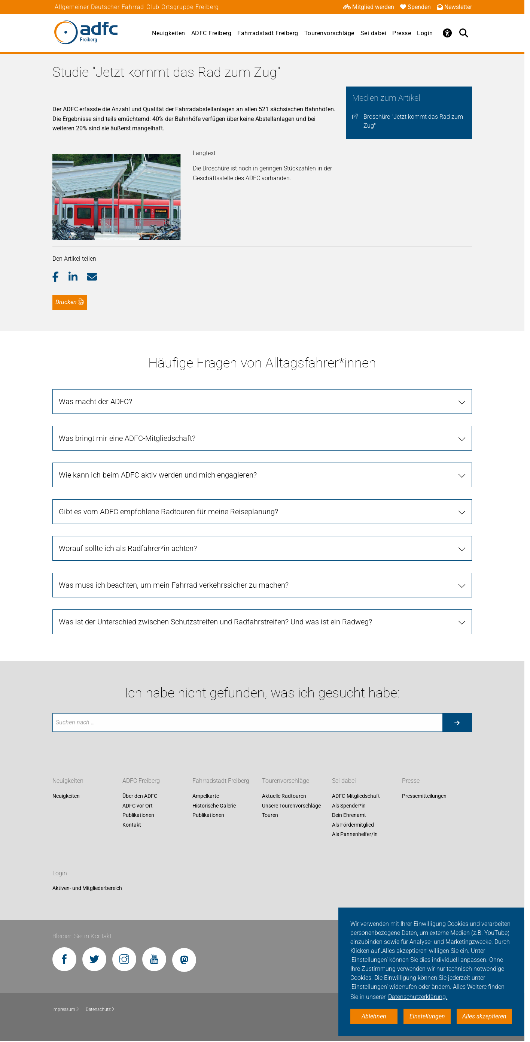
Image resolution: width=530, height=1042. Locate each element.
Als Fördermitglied (353, 825)
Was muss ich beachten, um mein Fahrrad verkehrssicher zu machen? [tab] (174, 585)
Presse (401, 33)
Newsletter (454, 6)
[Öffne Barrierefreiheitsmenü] (447, 32)
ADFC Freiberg (211, 33)
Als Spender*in (349, 806)
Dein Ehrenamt (349, 815)
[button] (60, 277)
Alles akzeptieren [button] (484, 1016)
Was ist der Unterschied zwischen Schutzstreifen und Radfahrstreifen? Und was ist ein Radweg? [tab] (215, 621)
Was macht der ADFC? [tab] (95, 401)
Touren (270, 815)
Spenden (415, 6)
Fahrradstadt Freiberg (267, 33)
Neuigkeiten (168, 33)
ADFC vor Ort (137, 806)
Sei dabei (373, 33)
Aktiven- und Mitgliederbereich (87, 888)
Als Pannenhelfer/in (355, 834)
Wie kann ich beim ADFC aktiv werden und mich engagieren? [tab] (158, 474)
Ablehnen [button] (374, 1016)
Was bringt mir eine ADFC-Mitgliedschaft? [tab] (127, 438)
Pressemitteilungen (424, 796)
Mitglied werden (368, 6)
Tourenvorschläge (329, 33)
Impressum (66, 1009)
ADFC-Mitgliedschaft (356, 796)
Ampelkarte (205, 796)
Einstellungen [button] (427, 1016)
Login (425, 33)
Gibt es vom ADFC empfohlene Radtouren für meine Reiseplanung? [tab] (168, 511)
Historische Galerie (214, 806)
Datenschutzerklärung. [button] (417, 996)
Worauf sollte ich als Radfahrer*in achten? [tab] (128, 548)
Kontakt (131, 825)
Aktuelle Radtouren (284, 796)
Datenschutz (100, 1009)
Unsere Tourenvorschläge (291, 806)
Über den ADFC (139, 796)
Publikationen (138, 815)
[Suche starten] (457, 722)
